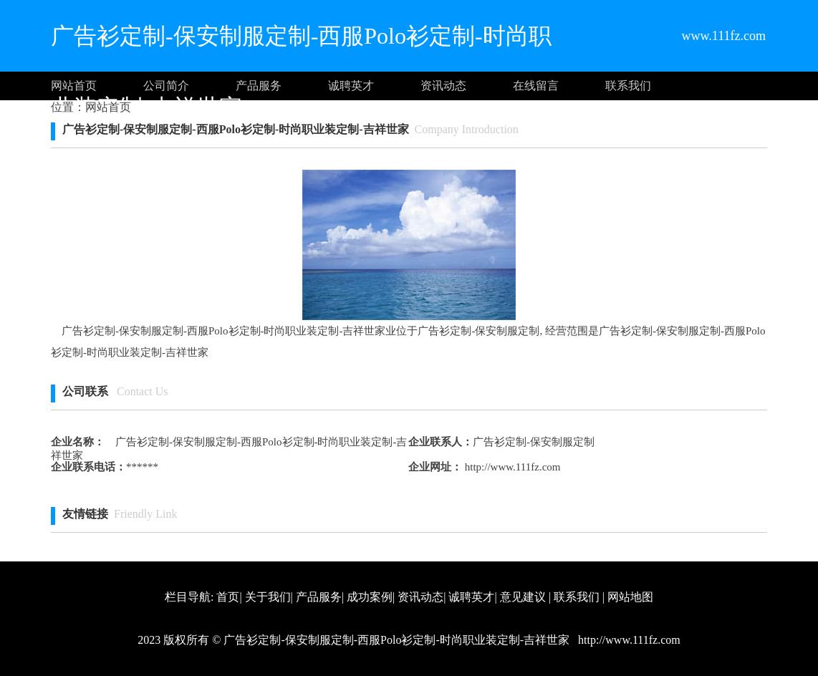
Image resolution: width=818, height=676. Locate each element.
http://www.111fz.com (511, 467)
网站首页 (74, 85)
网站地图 (630, 597)
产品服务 (259, 85)
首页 (227, 597)
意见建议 (523, 597)
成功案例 (370, 597)
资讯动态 (443, 85)
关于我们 (268, 597)
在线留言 (536, 85)
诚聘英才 (351, 85)
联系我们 (628, 85)
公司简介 (166, 85)
